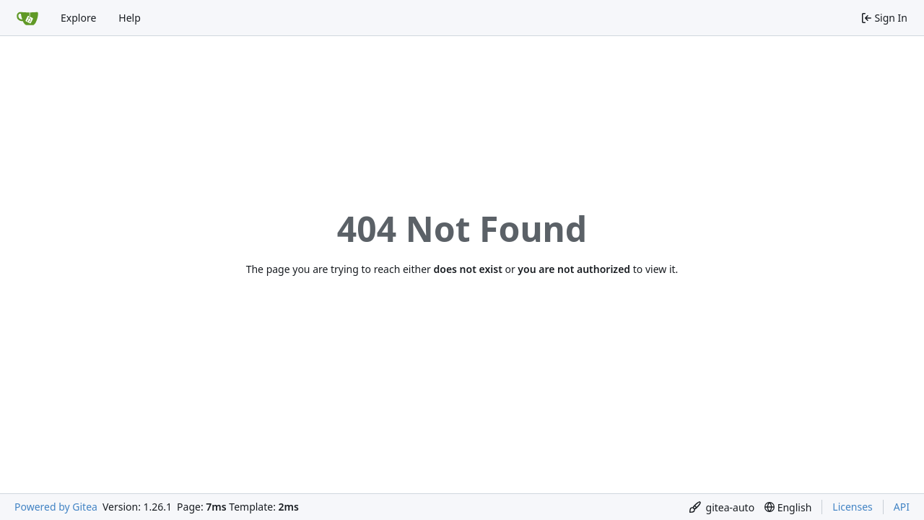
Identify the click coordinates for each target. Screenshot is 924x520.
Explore (78, 18)
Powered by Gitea (55, 507)
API (902, 507)
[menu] (722, 507)
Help (129, 18)
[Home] (27, 18)
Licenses (852, 507)
